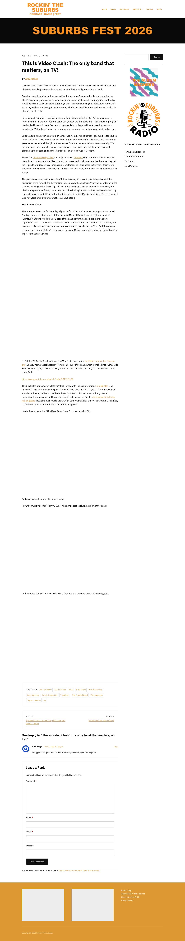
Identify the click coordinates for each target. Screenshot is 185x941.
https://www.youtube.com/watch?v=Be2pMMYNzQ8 (47, 379)
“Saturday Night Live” (43, 157)
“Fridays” (78, 157)
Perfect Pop (126, 890)
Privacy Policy (127, 900)
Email (29, 831)
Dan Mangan (131, 165)
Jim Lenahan (31, 78)
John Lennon (60, 689)
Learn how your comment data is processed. (79, 870)
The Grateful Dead (80, 695)
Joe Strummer (45, 689)
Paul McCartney (95, 689)
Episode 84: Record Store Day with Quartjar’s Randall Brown (45, 722)
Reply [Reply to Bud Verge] (116, 747)
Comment (31, 781)
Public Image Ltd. (50, 695)
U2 (45, 700)
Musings (37, 55)
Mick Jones (81, 689)
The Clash (64, 695)
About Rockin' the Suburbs (133, 894)
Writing (45, 55)
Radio (159, 9)
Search (157, 57)
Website (30, 845)
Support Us (137, 9)
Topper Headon (34, 700)
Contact (149, 9)
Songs (113, 9)
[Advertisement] (43, 905)
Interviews (124, 9)
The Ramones (97, 695)
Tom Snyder (102, 386)
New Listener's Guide (130, 897)
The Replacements (134, 156)
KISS (71, 689)
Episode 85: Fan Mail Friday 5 (101, 720)
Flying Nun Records (135, 151)
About (104, 9)
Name (29, 817)
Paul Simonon (33, 695)
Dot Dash (129, 161)
